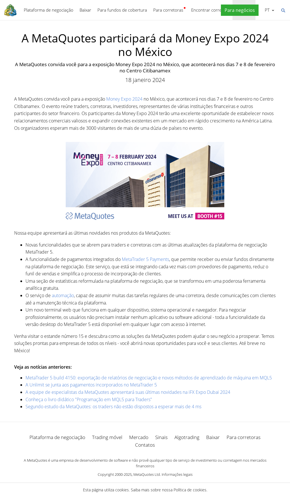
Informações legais (177, 474)
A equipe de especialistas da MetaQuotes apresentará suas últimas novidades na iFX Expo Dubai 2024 (127, 392)
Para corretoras (168, 10)
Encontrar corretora (210, 10)
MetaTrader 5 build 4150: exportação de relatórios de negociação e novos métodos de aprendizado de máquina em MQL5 (148, 378)
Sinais (161, 437)
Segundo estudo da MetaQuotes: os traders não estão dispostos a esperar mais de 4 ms (113, 406)
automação (63, 295)
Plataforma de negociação (48, 10)
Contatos (145, 445)
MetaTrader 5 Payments (145, 259)
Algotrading (186, 437)
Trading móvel (107, 437)
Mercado (138, 437)
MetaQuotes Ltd (146, 474)
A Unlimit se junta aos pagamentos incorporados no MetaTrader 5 (91, 385)
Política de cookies (190, 489)
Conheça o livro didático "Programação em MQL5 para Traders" (88, 399)
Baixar (85, 10)
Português (266, 10)
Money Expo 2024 (124, 99)
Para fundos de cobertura (122, 10)
